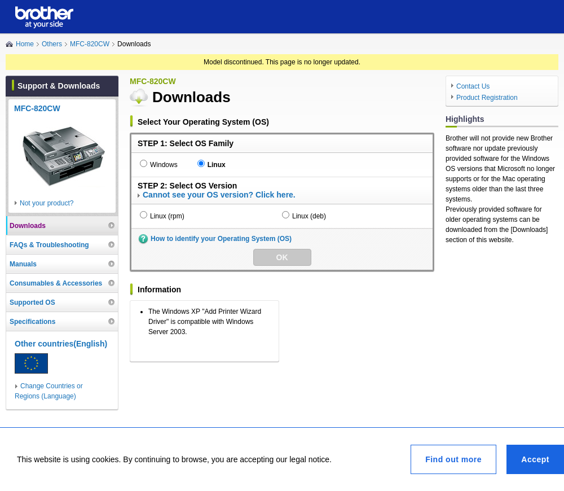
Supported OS (32, 302)
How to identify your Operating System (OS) (221, 239)
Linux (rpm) (167, 216)
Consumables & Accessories (56, 283)
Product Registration (487, 98)
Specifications (32, 322)
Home (25, 44)
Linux (217, 165)
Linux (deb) (309, 216)
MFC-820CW (89, 44)
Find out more (453, 459)
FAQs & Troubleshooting (49, 245)
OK (282, 257)
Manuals (23, 264)
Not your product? (46, 203)
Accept (535, 459)
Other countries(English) (61, 343)
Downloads (28, 226)
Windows (164, 165)
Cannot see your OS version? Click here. (219, 194)
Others (52, 44)
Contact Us (473, 86)
